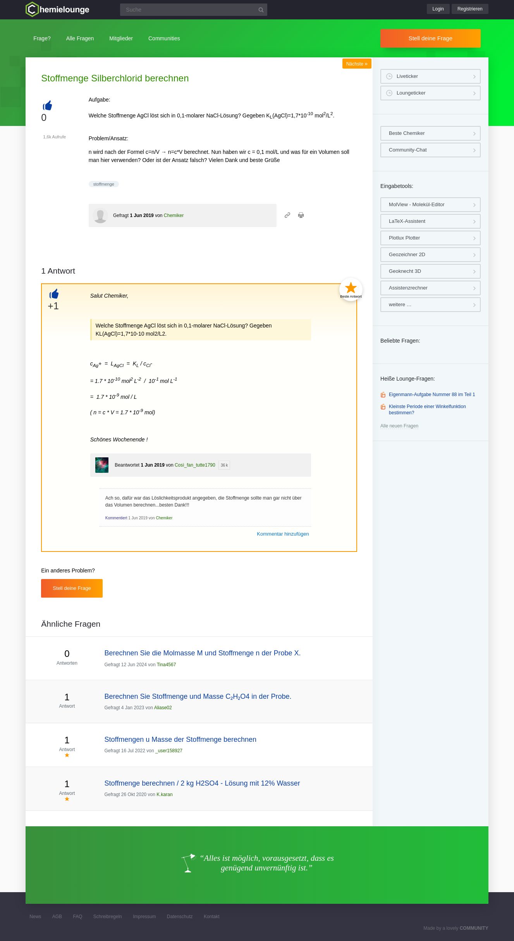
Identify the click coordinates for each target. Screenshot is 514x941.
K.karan (164, 794)
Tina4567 (166, 664)
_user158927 (168, 750)
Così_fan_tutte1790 (195, 465)
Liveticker (407, 76)
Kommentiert (116, 518)
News (35, 916)
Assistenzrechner (408, 288)
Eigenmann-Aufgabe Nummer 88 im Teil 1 (432, 394)
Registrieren (470, 9)
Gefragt (121, 215)
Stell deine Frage (430, 38)
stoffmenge (103, 184)
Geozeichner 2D (407, 254)
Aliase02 (163, 707)
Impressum (144, 916)
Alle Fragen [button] (80, 38)
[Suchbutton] (261, 9)
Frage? (41, 38)
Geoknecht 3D (405, 271)
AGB (57, 916)
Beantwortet (127, 465)
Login (438, 9)
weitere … (400, 304)
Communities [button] (164, 38)
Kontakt (212, 916)
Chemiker (174, 215)
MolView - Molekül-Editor (417, 204)
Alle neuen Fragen (399, 426)
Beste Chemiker (407, 133)
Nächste (357, 64)
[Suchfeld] (193, 9)
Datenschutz (180, 916)
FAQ (77, 916)
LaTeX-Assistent (407, 221)
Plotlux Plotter (404, 238)
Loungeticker (411, 93)
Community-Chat (408, 150)
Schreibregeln (107, 916)
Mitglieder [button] (121, 38)
